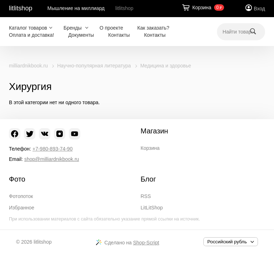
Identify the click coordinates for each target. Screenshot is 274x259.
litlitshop (20, 8)
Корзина (150, 148)
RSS (146, 196)
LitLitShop (152, 207)
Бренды (73, 28)
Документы (81, 35)
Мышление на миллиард (76, 8)
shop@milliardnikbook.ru (51, 159)
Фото (17, 179)
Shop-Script (146, 242)
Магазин (154, 131)
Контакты (119, 35)
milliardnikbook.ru (28, 65)
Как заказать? (153, 28)
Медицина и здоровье (165, 65)
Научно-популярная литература (94, 65)
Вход (259, 8)
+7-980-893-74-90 (52, 149)
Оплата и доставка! (31, 35)
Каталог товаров (28, 28)
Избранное (21, 207)
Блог (148, 179)
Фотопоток (21, 196)
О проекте (111, 28)
